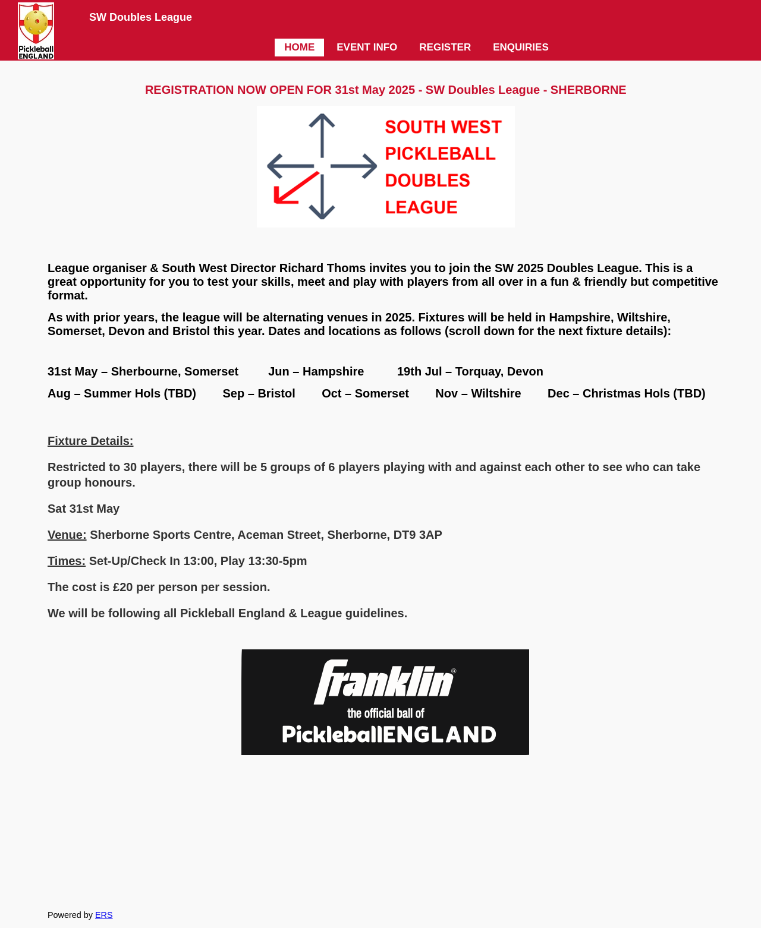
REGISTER (445, 47)
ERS (104, 915)
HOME (299, 47)
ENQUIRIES (521, 47)
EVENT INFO (367, 47)
